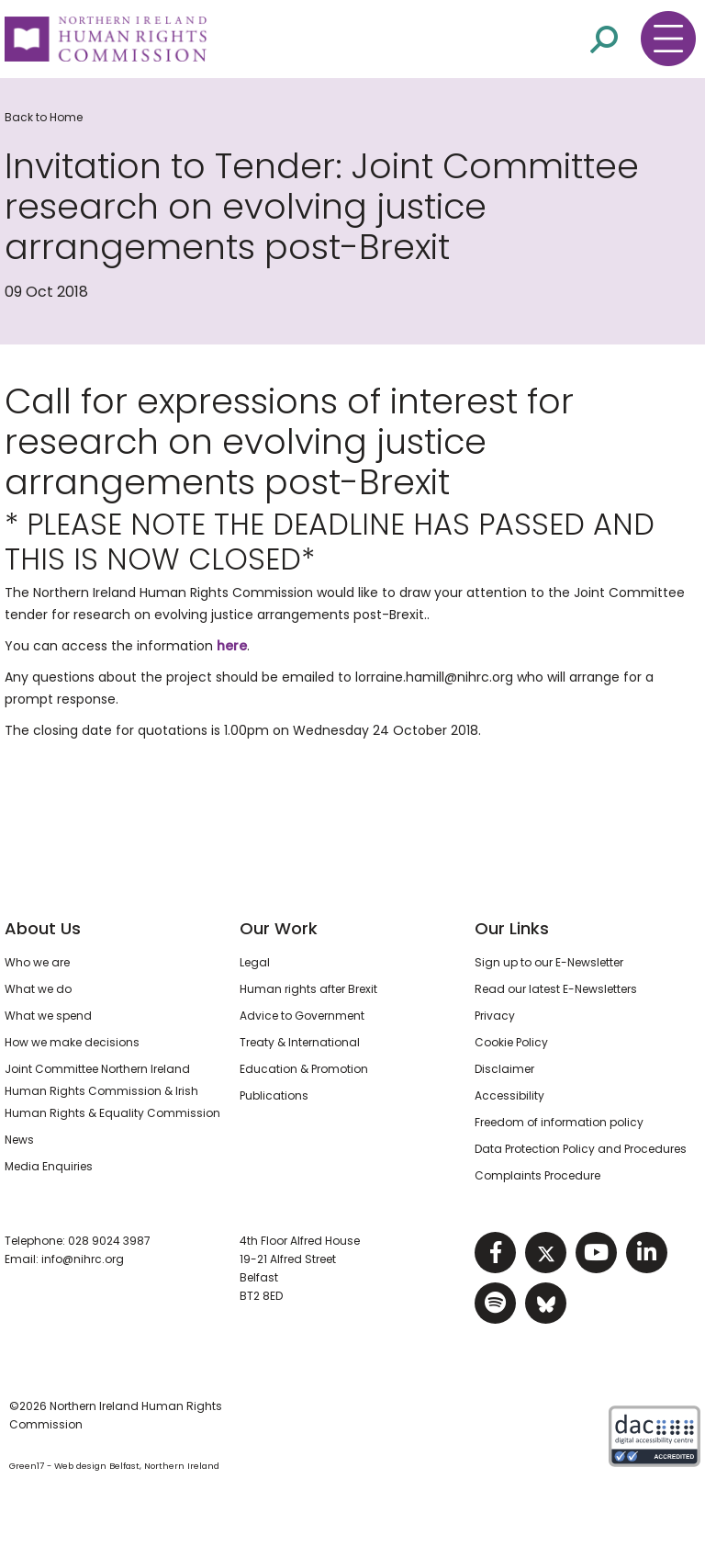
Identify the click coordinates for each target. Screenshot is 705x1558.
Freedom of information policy (559, 1122)
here (232, 646)
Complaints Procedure (537, 1175)
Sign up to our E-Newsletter (549, 962)
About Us (43, 928)
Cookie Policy (511, 1042)
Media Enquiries (49, 1166)
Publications (274, 1095)
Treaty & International (300, 1042)
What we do (38, 989)
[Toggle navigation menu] (668, 38)
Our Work (279, 928)
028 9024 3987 (109, 1240)
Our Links (512, 928)
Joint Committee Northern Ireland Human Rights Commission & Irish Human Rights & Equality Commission (112, 1091)
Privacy (495, 1015)
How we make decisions (72, 1042)
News (19, 1139)
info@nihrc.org (82, 1259)
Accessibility (509, 1095)
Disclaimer (504, 1069)
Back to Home (44, 117)
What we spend (48, 1015)
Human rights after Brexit (308, 989)
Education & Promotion (304, 1069)
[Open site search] (604, 38)
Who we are (37, 962)
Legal (255, 962)
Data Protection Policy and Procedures (581, 1149)
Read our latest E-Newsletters (556, 989)
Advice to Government (302, 1015)
